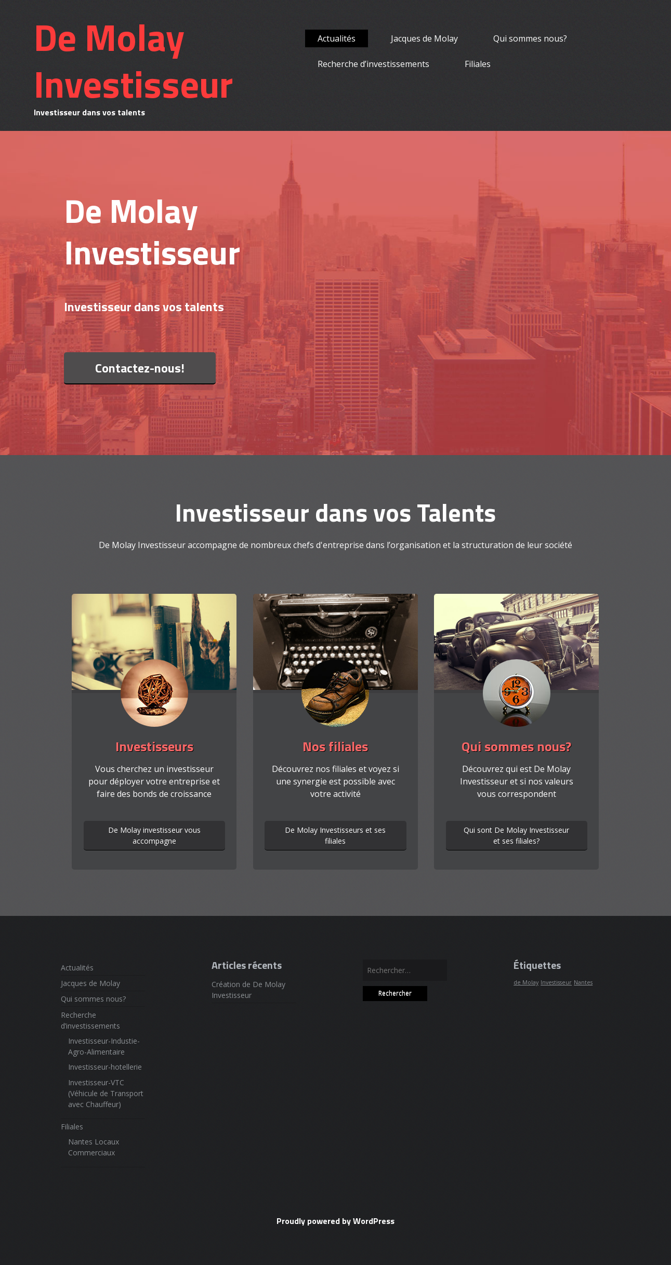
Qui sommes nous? (530, 38)
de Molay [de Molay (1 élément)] (526, 982)
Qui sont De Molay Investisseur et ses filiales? (516, 835)
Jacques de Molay (424, 38)
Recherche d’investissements (373, 64)
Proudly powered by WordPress (335, 1221)
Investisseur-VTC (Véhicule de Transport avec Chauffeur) (105, 1093)
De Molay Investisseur (133, 60)
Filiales (478, 64)
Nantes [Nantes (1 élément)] (583, 982)
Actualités (337, 38)
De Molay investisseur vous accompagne (154, 835)
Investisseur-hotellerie (105, 1067)
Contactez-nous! (140, 367)
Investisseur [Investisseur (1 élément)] (556, 982)
